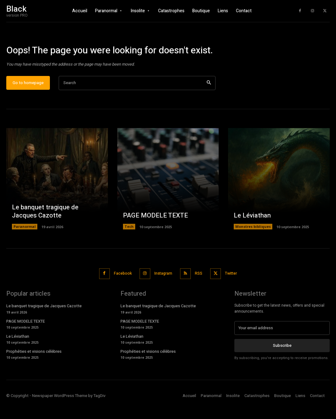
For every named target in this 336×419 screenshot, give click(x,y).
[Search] (209, 100)
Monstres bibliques (253, 243)
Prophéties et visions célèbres (33, 367)
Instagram (162, 290)
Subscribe (282, 360)
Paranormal (24, 243)
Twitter (233, 290)
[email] (282, 343)
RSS (199, 290)
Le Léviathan (252, 232)
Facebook (120, 290)
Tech (129, 243)
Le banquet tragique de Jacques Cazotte (44, 228)
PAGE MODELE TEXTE (154, 232)
